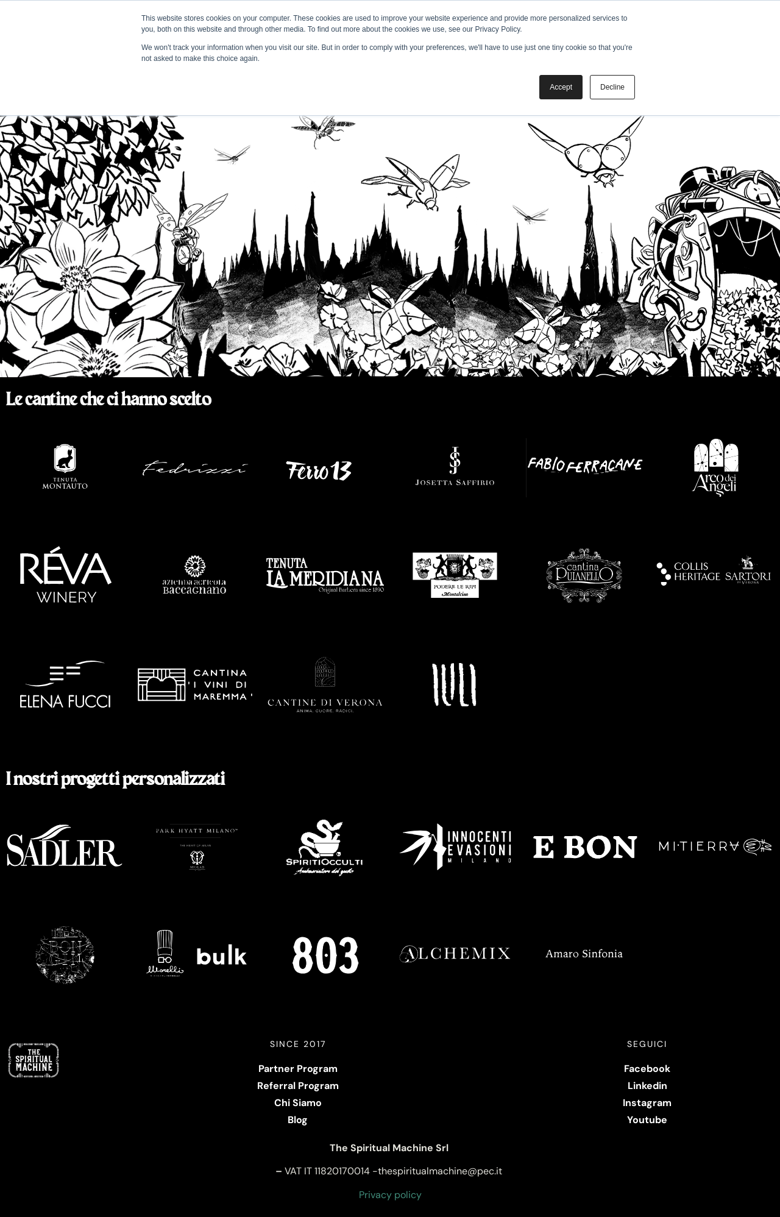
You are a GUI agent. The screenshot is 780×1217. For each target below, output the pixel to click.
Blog (298, 1119)
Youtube (647, 1119)
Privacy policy (390, 1194)
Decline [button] (612, 87)
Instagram (647, 1102)
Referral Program (298, 1085)
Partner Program (298, 1068)
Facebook (647, 1068)
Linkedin (647, 1085)
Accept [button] (561, 87)
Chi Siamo (298, 1102)
